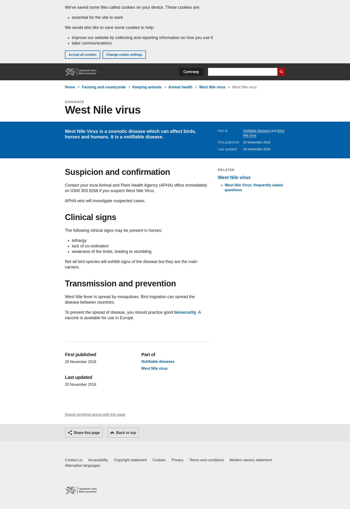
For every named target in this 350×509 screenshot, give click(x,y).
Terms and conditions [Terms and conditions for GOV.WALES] (206, 460)
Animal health (180, 87)
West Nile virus (212, 87)
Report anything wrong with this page (95, 415)
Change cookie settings (124, 54)
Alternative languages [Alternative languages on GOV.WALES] (82, 465)
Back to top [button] (126, 433)
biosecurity (185, 312)
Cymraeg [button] (191, 72)
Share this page (87, 433)
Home (70, 87)
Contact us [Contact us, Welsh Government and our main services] (73, 460)
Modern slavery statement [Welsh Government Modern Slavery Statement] (251, 460)
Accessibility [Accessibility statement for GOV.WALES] (98, 460)
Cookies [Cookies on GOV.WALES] (159, 460)
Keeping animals (147, 87)
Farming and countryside (104, 87)
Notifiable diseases (257, 131)
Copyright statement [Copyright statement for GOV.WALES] (130, 460)
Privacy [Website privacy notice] (177, 460)
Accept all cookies (83, 54)
